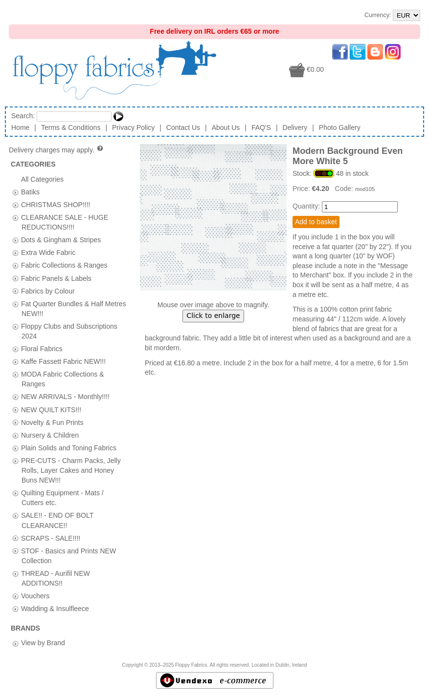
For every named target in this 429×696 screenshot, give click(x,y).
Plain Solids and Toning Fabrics (68, 447)
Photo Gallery (340, 127)
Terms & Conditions (70, 127)
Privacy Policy (133, 127)
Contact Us (183, 127)
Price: (302, 188)
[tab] (15, 192)
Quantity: (306, 206)
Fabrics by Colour (48, 291)
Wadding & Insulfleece (55, 608)
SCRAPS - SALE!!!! (50, 538)
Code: (345, 188)
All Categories (42, 179)
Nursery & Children (50, 435)
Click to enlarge (213, 315)
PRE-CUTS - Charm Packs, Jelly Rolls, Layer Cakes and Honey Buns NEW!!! (71, 470)
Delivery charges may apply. (56, 150)
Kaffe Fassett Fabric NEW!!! (63, 361)
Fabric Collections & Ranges (64, 265)
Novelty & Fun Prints (52, 422)
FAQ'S (261, 127)
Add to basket (316, 222)
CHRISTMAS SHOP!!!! (55, 204)
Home (20, 127)
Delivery (295, 127)
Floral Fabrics (42, 349)
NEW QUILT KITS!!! (51, 409)
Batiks (30, 191)
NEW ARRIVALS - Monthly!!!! (65, 397)
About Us (226, 127)
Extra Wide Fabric (48, 252)
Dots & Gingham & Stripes (61, 240)
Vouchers (35, 596)
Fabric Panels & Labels (56, 278)
